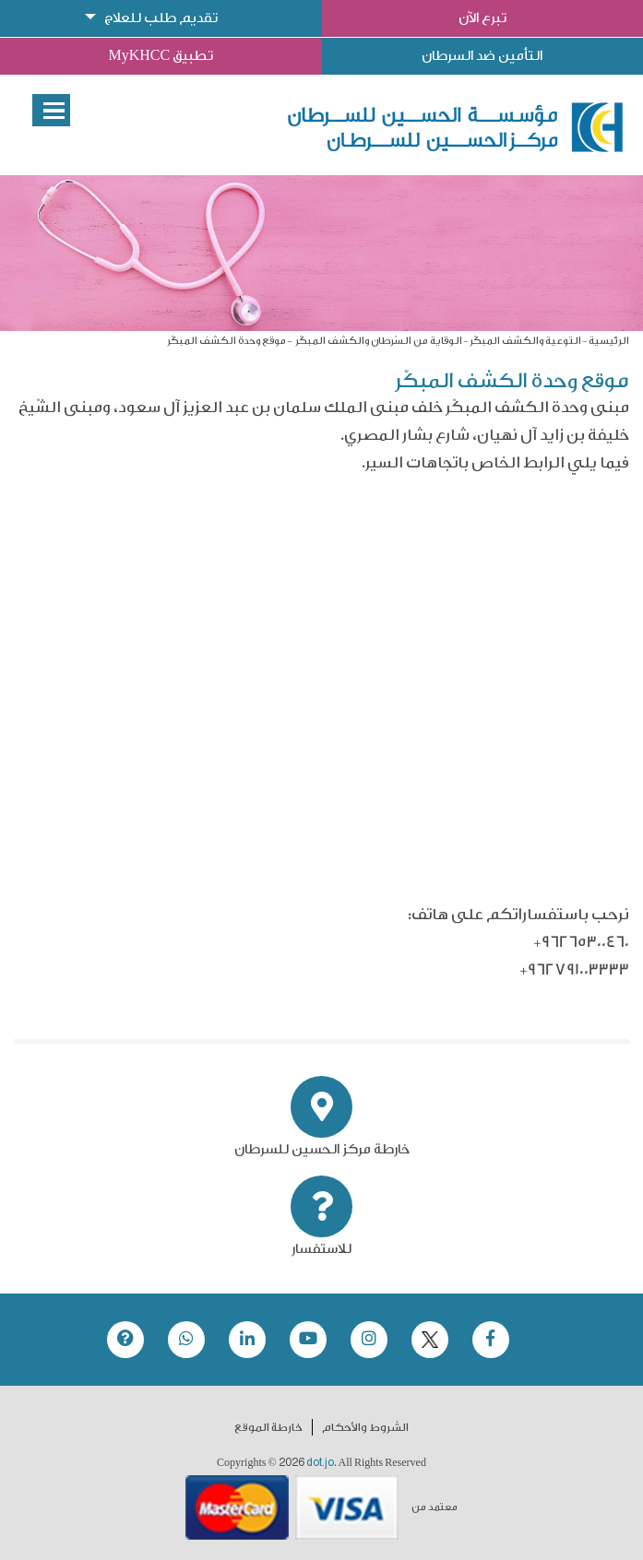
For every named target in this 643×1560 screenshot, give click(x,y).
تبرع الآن (482, 18)
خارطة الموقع (268, 1427)
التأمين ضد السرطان (482, 56)
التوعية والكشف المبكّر (525, 341)
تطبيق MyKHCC (160, 56)
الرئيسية (609, 341)
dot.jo (320, 1462)
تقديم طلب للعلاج (161, 18)
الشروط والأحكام (365, 1427)
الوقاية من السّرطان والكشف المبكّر (377, 341)
